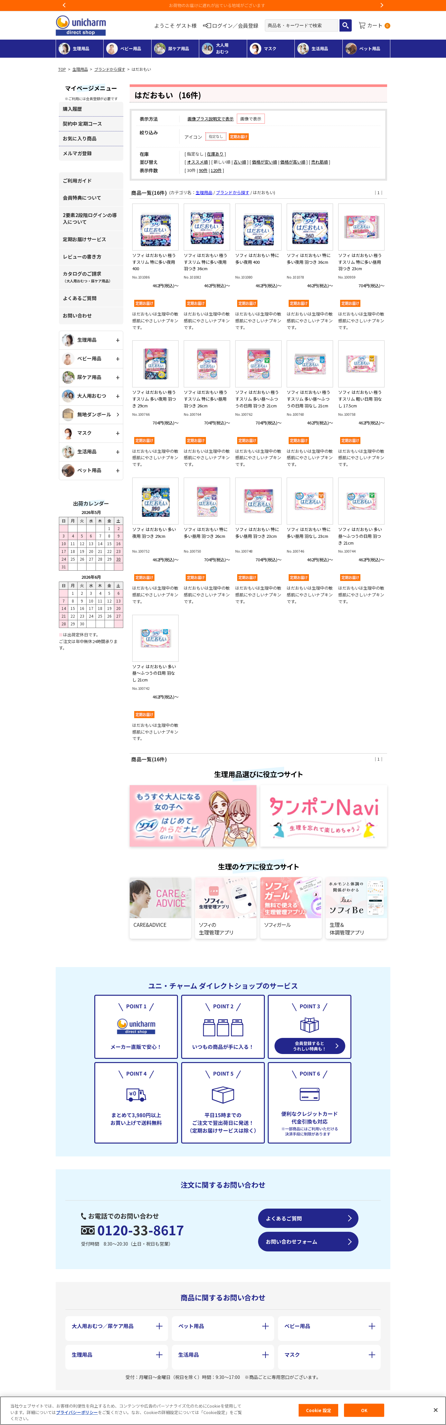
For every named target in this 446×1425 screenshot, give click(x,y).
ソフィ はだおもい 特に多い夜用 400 (257, 258)
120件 (216, 170)
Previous (64, 5)
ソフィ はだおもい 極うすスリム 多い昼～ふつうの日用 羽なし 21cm (308, 399)
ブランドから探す (109, 69)
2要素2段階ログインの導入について (90, 218)
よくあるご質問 (80, 298)
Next (381, 5)
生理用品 (80, 69)
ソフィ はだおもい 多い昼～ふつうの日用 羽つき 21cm (360, 536)
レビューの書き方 (82, 256)
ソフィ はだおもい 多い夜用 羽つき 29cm (154, 532)
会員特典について (82, 197)
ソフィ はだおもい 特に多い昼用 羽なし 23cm (308, 532)
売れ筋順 (319, 162)
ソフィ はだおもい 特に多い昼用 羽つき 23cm (257, 532)
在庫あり (215, 154)
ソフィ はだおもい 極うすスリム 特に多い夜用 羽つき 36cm (206, 262)
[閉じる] (436, 1411)
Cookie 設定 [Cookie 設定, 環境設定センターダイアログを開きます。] (318, 1412)
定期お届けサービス (84, 239)
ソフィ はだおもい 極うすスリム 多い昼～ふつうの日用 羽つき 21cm (257, 399)
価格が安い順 (264, 162)
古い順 (240, 162)
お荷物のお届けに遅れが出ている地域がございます (223, 5)
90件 (203, 170)
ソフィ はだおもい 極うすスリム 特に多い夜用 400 (154, 262)
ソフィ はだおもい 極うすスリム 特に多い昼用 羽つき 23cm (360, 262)
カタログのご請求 (87, 276)
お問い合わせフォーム (291, 1241)
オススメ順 (197, 162)
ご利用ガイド (77, 180)
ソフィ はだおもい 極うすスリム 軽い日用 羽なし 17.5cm (360, 399)
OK (364, 1412)
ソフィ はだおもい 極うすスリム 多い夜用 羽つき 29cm (154, 399)
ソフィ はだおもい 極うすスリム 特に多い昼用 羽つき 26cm (206, 399)
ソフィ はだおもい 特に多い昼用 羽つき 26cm (206, 532)
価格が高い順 (292, 162)
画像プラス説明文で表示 (211, 119)
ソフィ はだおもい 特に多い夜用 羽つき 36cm (308, 258)
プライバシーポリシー (77, 1414)
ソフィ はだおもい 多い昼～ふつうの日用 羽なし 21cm (154, 673)
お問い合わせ (77, 315)
